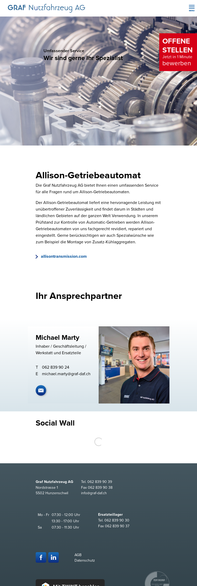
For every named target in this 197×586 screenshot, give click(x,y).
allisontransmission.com (63, 256)
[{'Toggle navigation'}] (192, 8)
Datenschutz (84, 560)
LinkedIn (53, 557)
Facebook (41, 557)
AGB (78, 555)
